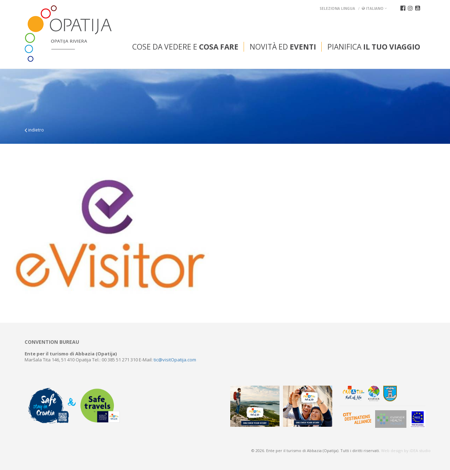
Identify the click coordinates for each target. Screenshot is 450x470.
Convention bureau (52, 342)
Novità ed (283, 47)
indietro (34, 130)
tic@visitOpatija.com (175, 359)
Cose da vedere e (185, 47)
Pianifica (373, 47)
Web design (392, 450)
